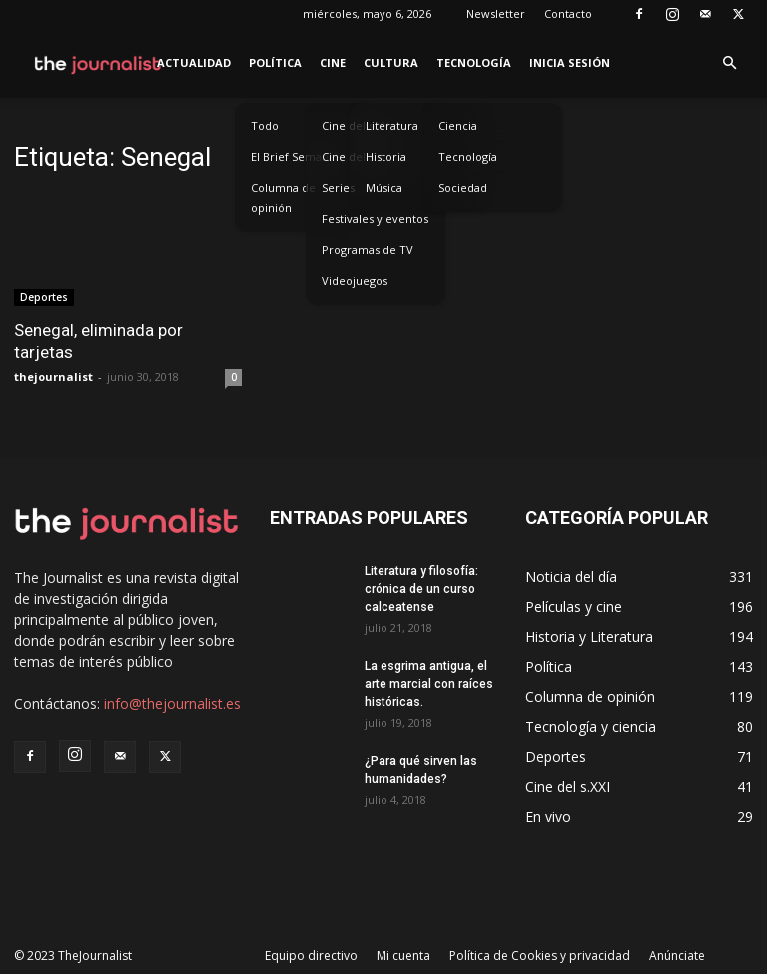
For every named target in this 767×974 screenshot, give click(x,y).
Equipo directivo (311, 955)
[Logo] (98, 63)
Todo (265, 125)
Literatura (392, 125)
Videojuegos (354, 280)
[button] (729, 63)
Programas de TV (367, 249)
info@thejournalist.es (172, 703)
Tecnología (473, 62)
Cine (333, 62)
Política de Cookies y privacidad (539, 955)
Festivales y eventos (375, 218)
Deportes (44, 297)
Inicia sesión (569, 62)
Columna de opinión (283, 197)
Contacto (568, 13)
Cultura (391, 62)
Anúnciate (677, 955)
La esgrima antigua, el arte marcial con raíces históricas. (429, 684)
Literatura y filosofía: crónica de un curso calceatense (421, 589)
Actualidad (194, 62)
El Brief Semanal (294, 156)
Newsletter (495, 13)
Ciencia (457, 125)
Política (275, 62)
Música (384, 187)
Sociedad (462, 187)
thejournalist (53, 376)
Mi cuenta (403, 955)
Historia (386, 156)
